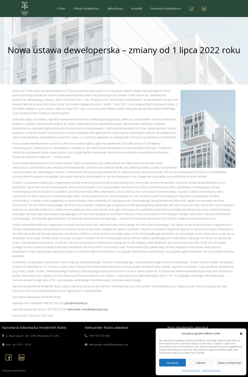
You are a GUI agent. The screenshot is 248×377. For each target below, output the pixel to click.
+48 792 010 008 (99, 335)
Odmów (200, 362)
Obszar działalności (86, 8)
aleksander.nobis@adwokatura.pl (87, 309)
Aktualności (115, 8)
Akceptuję (172, 362)
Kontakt (137, 8)
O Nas (61, 8)
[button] (241, 333)
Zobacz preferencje (229, 362)
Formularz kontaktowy (166, 8)
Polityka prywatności (191, 370)
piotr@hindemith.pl (76, 303)
